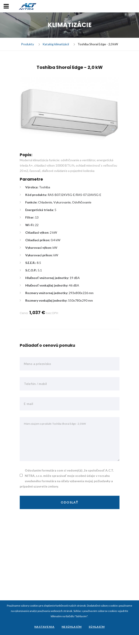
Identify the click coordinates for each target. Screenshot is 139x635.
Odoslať (69, 502)
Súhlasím (97, 626)
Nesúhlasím (72, 626)
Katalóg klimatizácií (56, 44)
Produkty (27, 44)
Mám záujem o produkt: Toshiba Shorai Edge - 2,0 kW (69, 439)
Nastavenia (44, 626)
